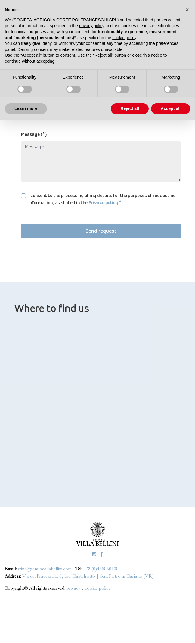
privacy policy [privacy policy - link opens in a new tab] (91, 25)
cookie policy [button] (124, 37)
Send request (100, 231)
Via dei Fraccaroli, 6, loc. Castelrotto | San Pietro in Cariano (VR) (87, 576)
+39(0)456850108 (101, 569)
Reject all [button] (129, 108)
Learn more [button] (25, 108)
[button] (187, 9)
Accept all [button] (171, 108)
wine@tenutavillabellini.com (45, 569)
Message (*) (34, 134)
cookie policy (97, 588)
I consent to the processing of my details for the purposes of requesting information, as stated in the (102, 199)
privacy (74, 588)
